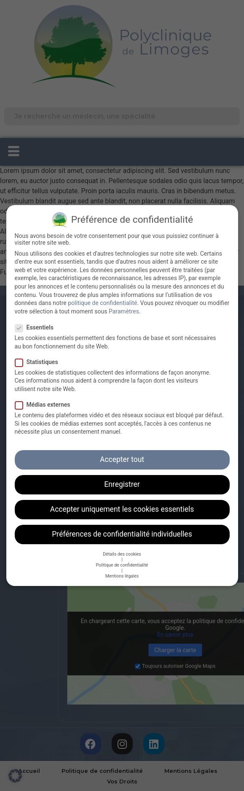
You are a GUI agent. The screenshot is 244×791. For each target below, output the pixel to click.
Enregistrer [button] (121, 479)
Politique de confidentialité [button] (122, 560)
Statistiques (39, 357)
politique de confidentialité (102, 297)
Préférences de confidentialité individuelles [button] (122, 529)
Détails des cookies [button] (122, 549)
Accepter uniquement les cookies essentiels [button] (122, 504)
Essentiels (37, 322)
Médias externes (45, 399)
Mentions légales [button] (122, 571)
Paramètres (124, 306)
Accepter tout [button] (122, 454)
